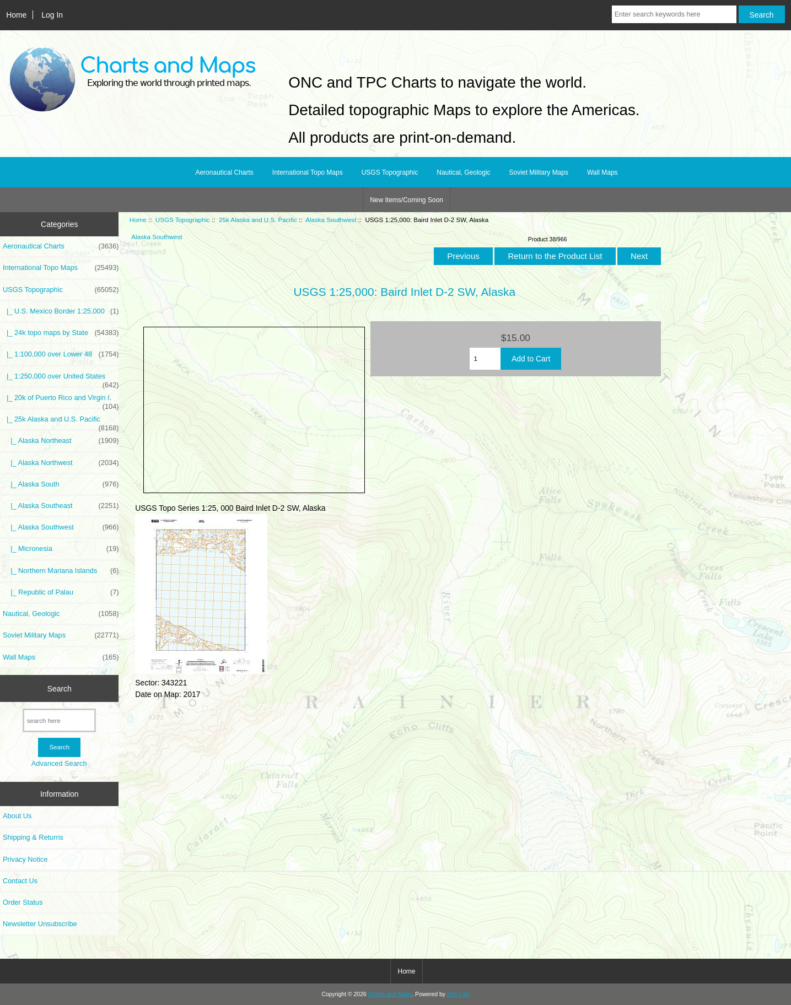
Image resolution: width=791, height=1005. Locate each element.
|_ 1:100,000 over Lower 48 (61, 354)
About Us (17, 816)
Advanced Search (59, 763)
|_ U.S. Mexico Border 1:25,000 (61, 311)
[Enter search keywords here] (674, 14)
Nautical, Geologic (463, 172)
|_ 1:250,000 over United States (61, 379)
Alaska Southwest (330, 219)
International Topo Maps (307, 172)
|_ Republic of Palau (61, 592)
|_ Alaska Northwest (61, 462)
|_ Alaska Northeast (61, 440)
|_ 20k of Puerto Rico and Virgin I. (61, 400)
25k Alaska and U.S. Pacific (258, 219)
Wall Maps (602, 172)
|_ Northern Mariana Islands (61, 570)
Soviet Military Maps (538, 172)
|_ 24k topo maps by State (61, 332)
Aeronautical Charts (224, 172)
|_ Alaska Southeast (61, 505)
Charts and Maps (390, 994)
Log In (52, 14)
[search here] (59, 720)
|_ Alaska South (61, 484)
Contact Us (20, 881)
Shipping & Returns (33, 837)
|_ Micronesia (61, 548)
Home (16, 14)
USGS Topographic (182, 219)
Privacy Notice (25, 859)
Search (59, 688)
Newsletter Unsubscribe (40, 924)
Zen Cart (458, 994)
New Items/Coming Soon (406, 200)
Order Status (22, 902)
